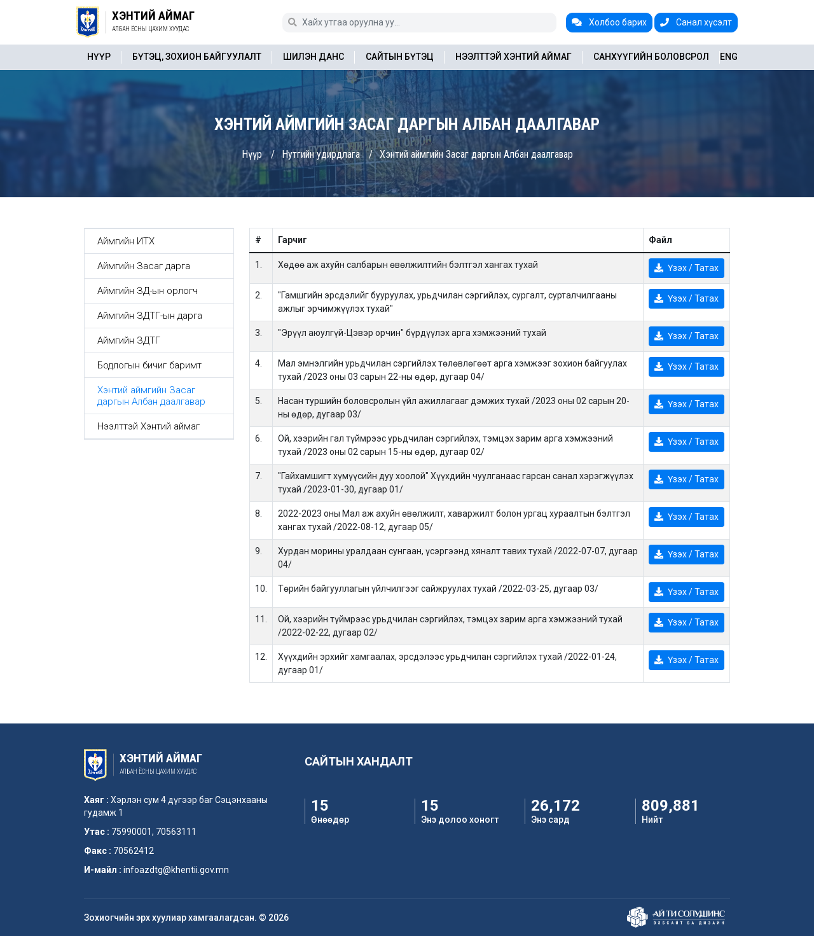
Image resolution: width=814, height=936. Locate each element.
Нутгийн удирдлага (321, 154)
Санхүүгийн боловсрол (651, 57)
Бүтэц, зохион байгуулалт (196, 57)
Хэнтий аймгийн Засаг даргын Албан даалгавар (476, 154)
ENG (729, 57)
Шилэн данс (313, 57)
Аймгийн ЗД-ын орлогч (147, 291)
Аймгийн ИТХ (126, 241)
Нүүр (99, 57)
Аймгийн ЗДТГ (128, 340)
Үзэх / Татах (686, 268)
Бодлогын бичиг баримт (149, 365)
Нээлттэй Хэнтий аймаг (513, 57)
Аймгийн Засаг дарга (143, 266)
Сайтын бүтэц (400, 57)
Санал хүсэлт (696, 22)
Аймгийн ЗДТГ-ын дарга (149, 315)
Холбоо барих (609, 22)
